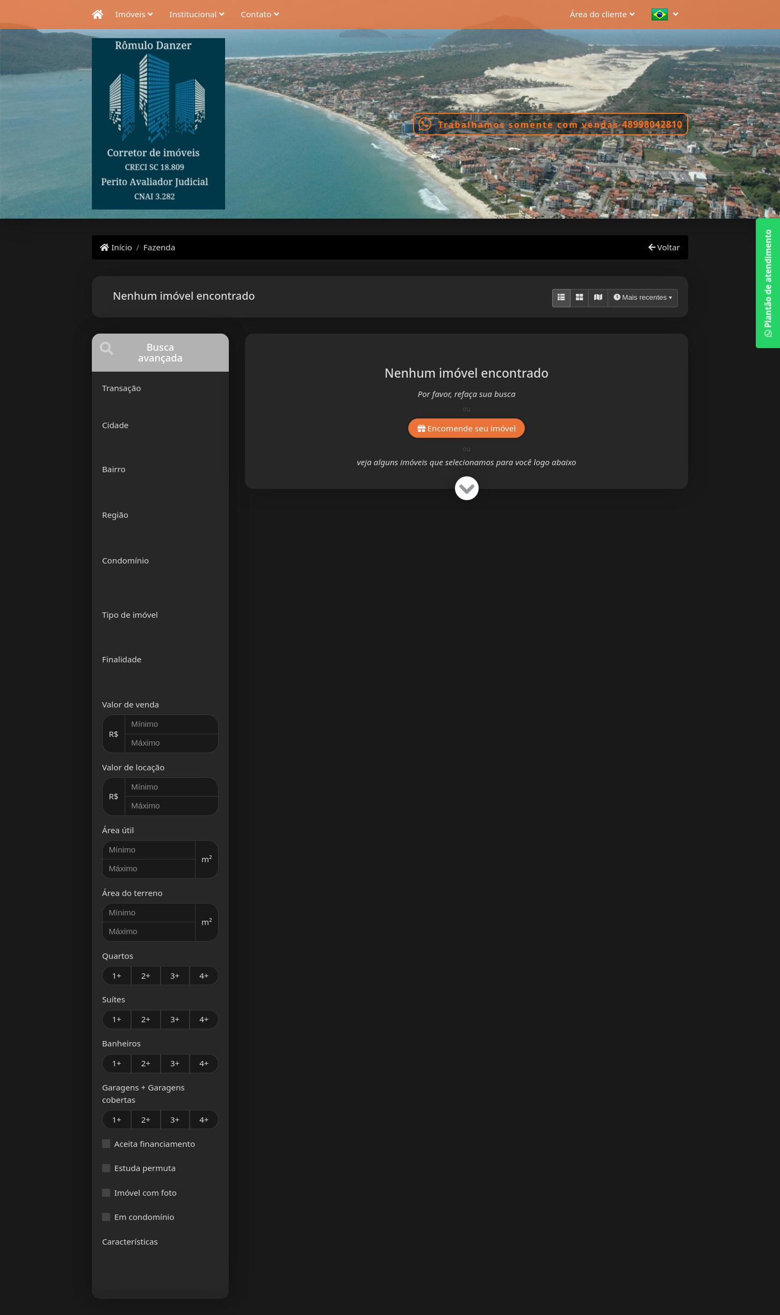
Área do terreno (132, 892)
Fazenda (159, 247)
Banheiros (121, 1043)
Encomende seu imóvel (466, 428)
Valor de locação (133, 767)
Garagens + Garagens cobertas (143, 1093)
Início (116, 247)
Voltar (664, 247)
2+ (145, 975)
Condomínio (125, 560)
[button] (667, 14)
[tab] (160, 353)
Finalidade (121, 659)
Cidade (115, 425)
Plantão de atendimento (767, 283)
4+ (203, 975)
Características (130, 1241)
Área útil (118, 830)
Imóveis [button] (130, 14)
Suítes (113, 999)
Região (115, 514)
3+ (174, 975)
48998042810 (652, 124)
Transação (121, 387)
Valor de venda (130, 704)
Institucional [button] (192, 14)
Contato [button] (256, 14)
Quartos (117, 955)
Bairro (114, 469)
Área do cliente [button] (598, 14)
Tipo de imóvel (130, 614)
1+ (116, 975)
